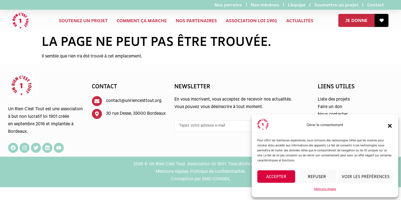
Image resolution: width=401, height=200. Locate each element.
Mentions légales (325, 189)
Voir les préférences (366, 176)
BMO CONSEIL (216, 179)
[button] (390, 126)
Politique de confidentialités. (218, 171)
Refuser (317, 176)
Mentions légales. (172, 171)
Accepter (276, 176)
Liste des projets (334, 99)
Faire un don (330, 107)
